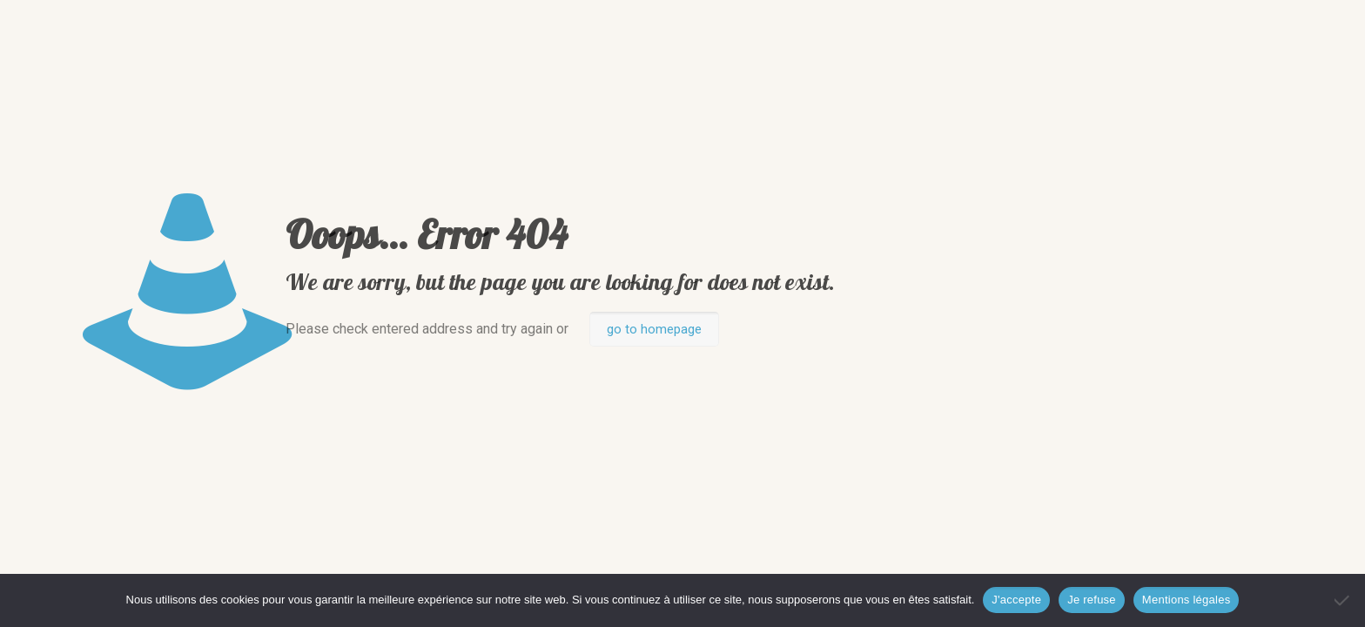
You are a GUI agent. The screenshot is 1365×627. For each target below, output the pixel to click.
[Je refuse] (1343, 600)
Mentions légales (1186, 599)
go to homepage (654, 329)
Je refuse (1091, 599)
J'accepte (1016, 599)
